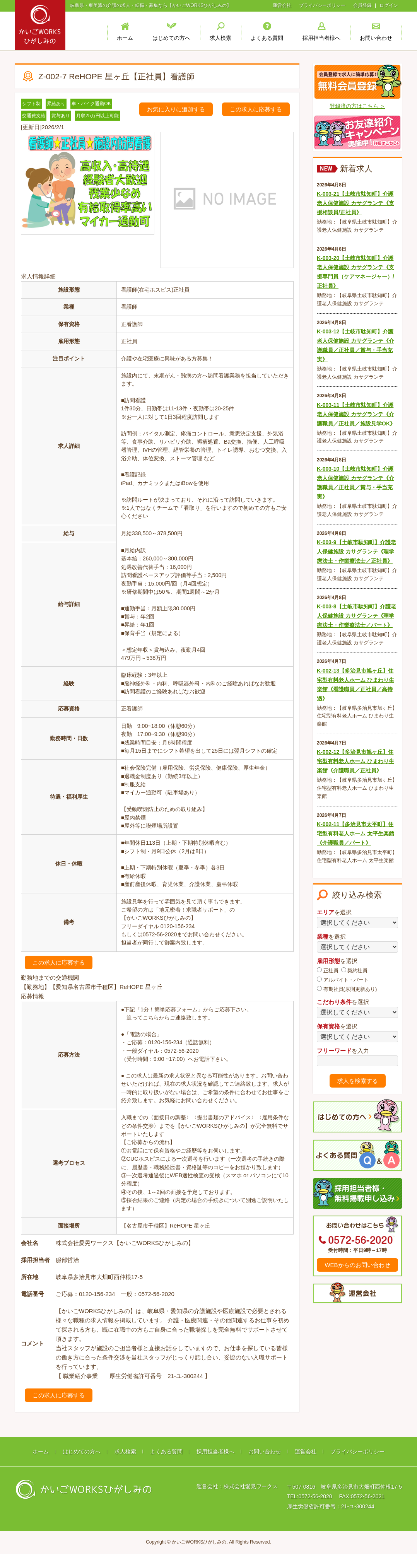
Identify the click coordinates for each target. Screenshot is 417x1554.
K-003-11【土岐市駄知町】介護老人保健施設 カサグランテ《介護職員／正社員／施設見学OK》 (356, 414)
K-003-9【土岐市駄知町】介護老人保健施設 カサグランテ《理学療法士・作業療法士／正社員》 (356, 551)
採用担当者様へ (215, 1451)
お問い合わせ (264, 1451)
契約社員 (354, 970)
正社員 (327, 970)
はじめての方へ (82, 1451)
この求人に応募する (256, 109)
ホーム (40, 1451)
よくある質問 (166, 1451)
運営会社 (282, 5)
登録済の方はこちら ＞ (357, 106)
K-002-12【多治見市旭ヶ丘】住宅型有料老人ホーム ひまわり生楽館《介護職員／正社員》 (355, 761)
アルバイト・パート (343, 980)
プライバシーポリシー (322, 5)
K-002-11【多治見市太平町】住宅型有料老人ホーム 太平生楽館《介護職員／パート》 (355, 833)
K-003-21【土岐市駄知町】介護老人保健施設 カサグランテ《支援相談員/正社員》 (355, 203)
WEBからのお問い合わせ (357, 1265)
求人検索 (125, 1451)
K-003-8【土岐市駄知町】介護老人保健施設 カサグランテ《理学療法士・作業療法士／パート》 (356, 615)
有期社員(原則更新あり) (347, 989)
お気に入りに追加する (176, 109)
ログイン (388, 5)
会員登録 (362, 5)
